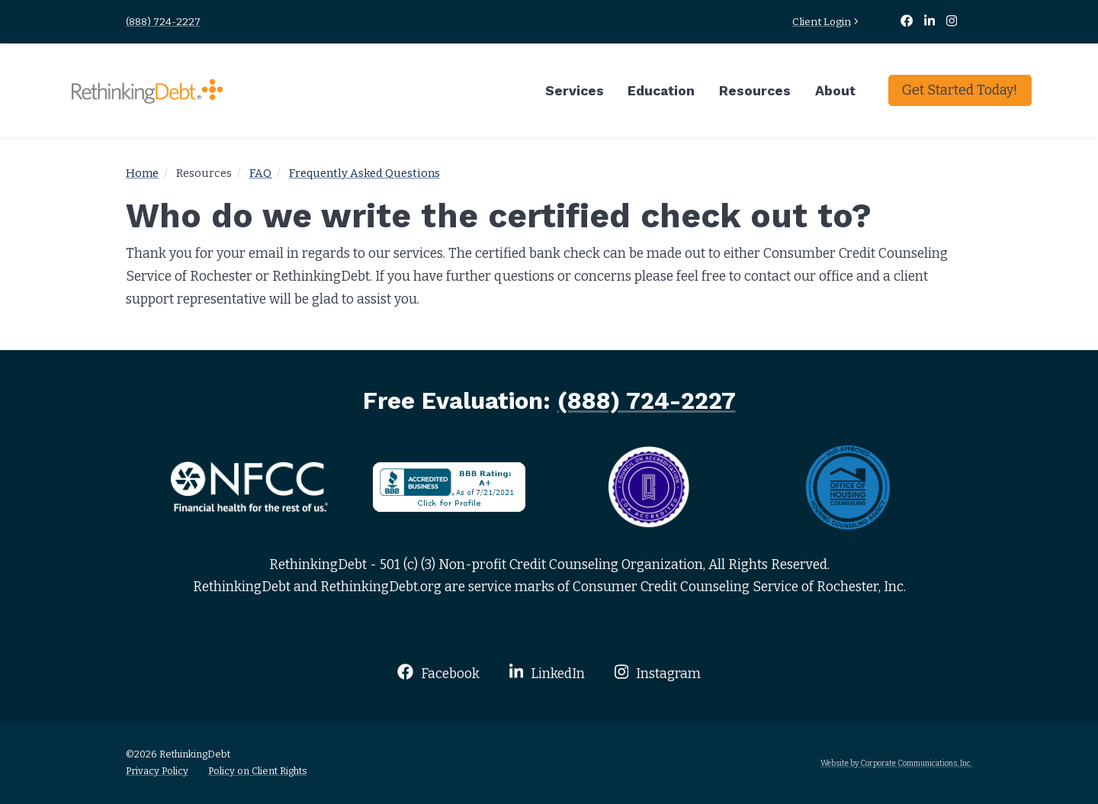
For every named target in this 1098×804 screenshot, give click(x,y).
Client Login (827, 21)
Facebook (438, 672)
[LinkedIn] (931, 21)
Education (661, 90)
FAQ (260, 173)
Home (142, 173)
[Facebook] (907, 21)
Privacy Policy (157, 771)
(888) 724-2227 (163, 21)
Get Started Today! (959, 90)
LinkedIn (547, 672)
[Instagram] (952, 21)
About (835, 90)
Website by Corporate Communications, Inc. (896, 763)
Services (574, 90)
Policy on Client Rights (257, 771)
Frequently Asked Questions (364, 173)
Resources (755, 90)
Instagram (658, 672)
